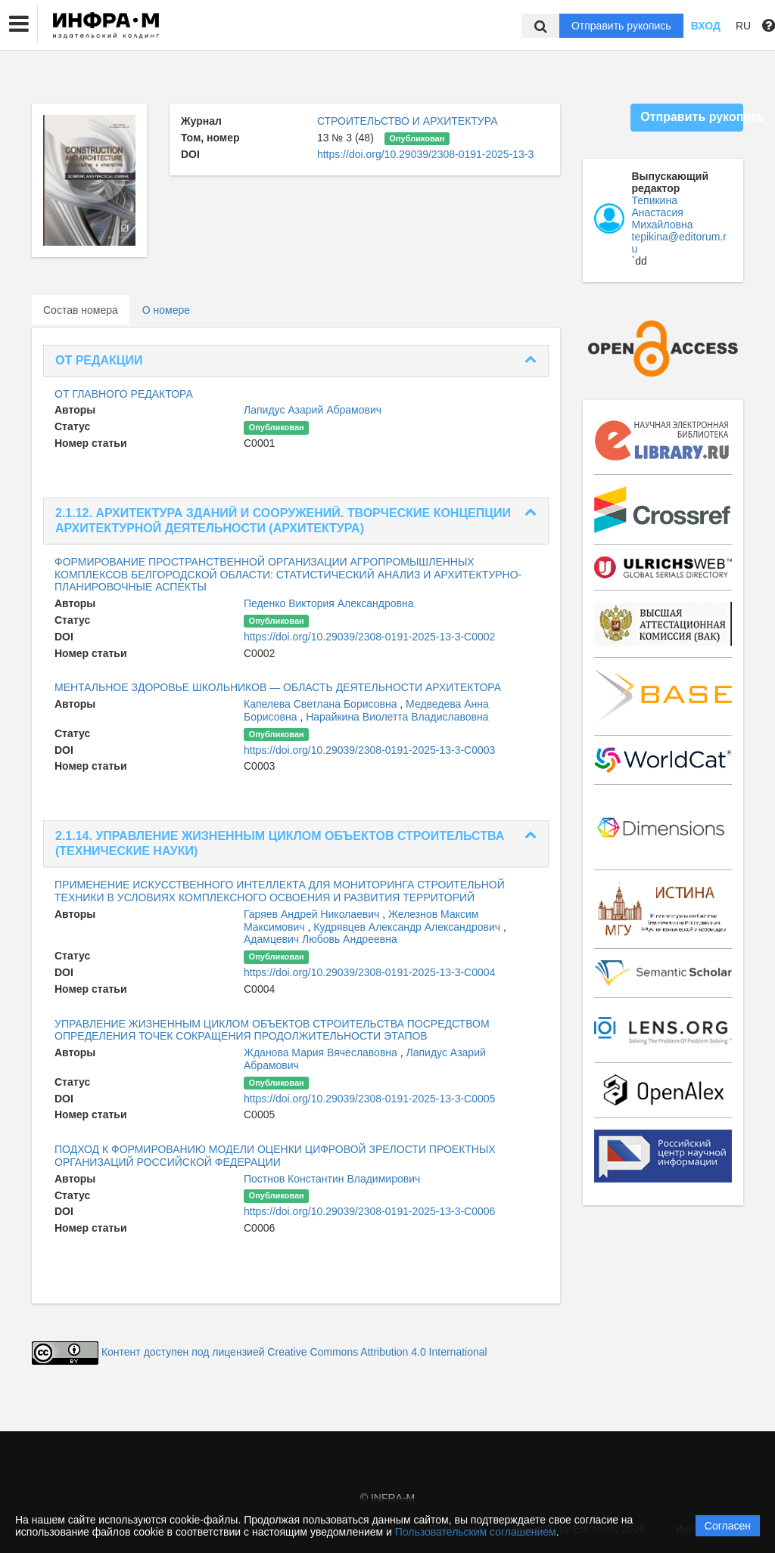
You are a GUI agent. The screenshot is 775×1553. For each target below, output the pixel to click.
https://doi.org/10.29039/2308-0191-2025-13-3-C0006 (369, 1211)
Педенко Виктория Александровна (329, 603)
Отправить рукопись (621, 26)
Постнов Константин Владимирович (332, 1179)
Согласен (728, 1526)
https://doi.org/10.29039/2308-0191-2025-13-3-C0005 (369, 1099)
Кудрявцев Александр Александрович (408, 927)
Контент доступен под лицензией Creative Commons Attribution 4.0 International (294, 1352)
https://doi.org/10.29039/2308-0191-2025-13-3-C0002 (369, 637)
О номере (166, 310)
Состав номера (80, 310)
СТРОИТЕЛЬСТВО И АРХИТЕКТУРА (407, 121)
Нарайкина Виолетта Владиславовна (397, 717)
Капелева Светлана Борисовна (322, 704)
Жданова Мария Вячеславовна (322, 1052)
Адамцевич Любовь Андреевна (320, 939)
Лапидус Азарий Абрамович (312, 410)
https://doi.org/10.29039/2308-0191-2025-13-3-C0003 (369, 750)
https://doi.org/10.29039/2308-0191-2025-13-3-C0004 (369, 972)
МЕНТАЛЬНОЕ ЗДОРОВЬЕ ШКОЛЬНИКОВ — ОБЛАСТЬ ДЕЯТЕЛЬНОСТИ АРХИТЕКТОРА (277, 687)
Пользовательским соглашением (475, 1532)
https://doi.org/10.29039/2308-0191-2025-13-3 (425, 154)
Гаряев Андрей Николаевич (313, 914)
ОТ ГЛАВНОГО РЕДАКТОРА (123, 394)
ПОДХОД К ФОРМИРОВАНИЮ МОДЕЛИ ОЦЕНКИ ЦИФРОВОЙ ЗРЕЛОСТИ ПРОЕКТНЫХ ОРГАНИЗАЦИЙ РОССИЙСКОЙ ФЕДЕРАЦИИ (275, 1155)
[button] (19, 24)
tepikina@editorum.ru (679, 243)
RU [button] (743, 26)
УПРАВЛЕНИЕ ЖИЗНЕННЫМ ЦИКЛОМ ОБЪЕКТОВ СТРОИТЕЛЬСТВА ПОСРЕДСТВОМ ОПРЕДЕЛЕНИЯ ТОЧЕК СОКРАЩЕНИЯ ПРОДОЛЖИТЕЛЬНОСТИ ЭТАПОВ (272, 1030)
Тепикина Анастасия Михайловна (662, 212)
